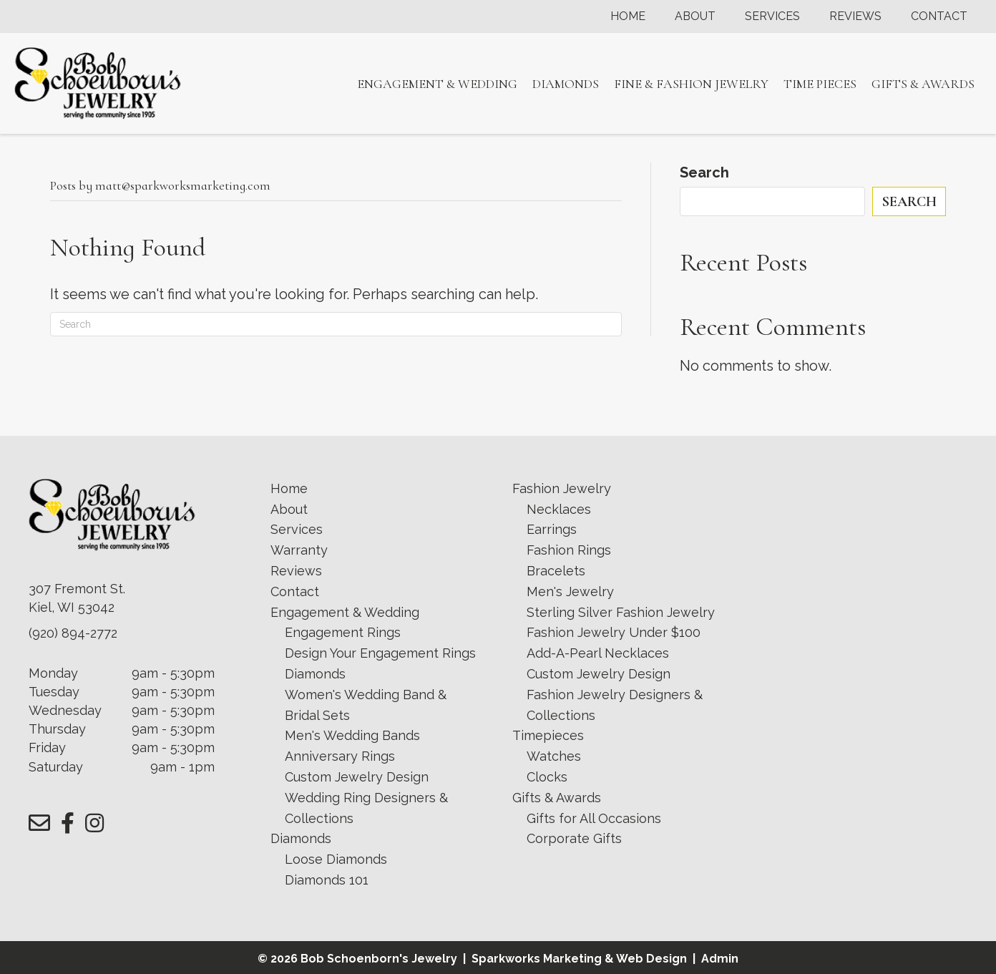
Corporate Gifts (574, 838)
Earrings (552, 529)
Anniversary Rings (340, 756)
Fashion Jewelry (561, 488)
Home (627, 16)
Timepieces (548, 735)
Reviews (855, 16)
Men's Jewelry (570, 591)
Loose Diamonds (336, 859)
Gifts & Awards (923, 84)
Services (772, 16)
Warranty (299, 549)
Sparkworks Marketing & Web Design (579, 958)
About (695, 16)
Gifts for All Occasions (594, 818)
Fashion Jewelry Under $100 (613, 632)
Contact (939, 16)
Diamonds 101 (326, 879)
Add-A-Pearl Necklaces (598, 653)
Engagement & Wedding (437, 84)
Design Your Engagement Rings (380, 653)
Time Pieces (819, 84)
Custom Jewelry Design (357, 776)
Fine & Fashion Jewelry (691, 84)
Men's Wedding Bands (352, 735)
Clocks (547, 776)
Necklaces (559, 509)
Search (704, 172)
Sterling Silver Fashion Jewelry (621, 612)
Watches (554, 756)
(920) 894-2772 (73, 633)
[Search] (336, 324)
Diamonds (565, 84)
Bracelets (556, 570)
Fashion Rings (569, 549)
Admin (719, 958)
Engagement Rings (343, 632)
